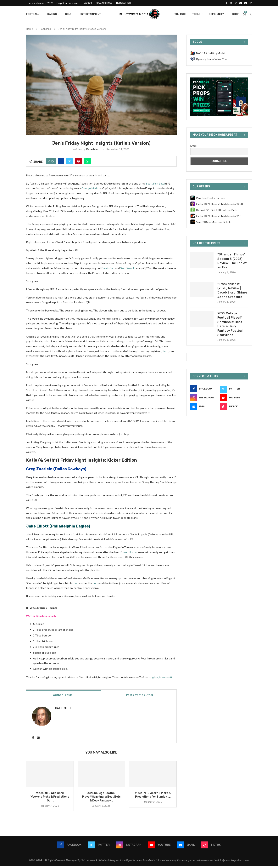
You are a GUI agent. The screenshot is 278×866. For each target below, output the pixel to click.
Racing (52, 14)
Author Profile (62, 695)
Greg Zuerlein (39, 469)
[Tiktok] (250, 3)
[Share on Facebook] (61, 161)
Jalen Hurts (129, 552)
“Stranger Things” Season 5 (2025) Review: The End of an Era (232, 261)
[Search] (250, 14)
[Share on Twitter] (69, 161)
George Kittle (89, 188)
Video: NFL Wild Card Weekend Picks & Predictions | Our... (50, 796)
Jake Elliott (37, 526)
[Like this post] (52, 161)
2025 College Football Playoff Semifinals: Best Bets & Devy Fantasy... (101, 796)
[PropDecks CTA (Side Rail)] (219, 79)
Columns (46, 28)
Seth (165, 351)
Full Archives (104, 3)
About (88, 3)
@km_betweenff (162, 677)
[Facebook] (226, 3)
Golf (68, 14)
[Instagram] (236, 3)
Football (32, 14)
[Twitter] (231, 3)
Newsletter (123, 3)
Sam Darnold (127, 268)
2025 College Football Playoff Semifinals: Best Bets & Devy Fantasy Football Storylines (230, 324)
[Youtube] (240, 3)
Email (193, 145)
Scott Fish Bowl (155, 183)
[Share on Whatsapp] (87, 161)
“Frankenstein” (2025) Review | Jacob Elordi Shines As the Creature (232, 290)
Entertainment (90, 14)
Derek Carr (108, 268)
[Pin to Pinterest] (78, 161)
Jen (76, 583)
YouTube (180, 14)
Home (29, 28)
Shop (235, 14)
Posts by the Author (139, 695)
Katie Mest (93, 149)
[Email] (245, 3)
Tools (196, 14)
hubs (96, 583)
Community (216, 14)
